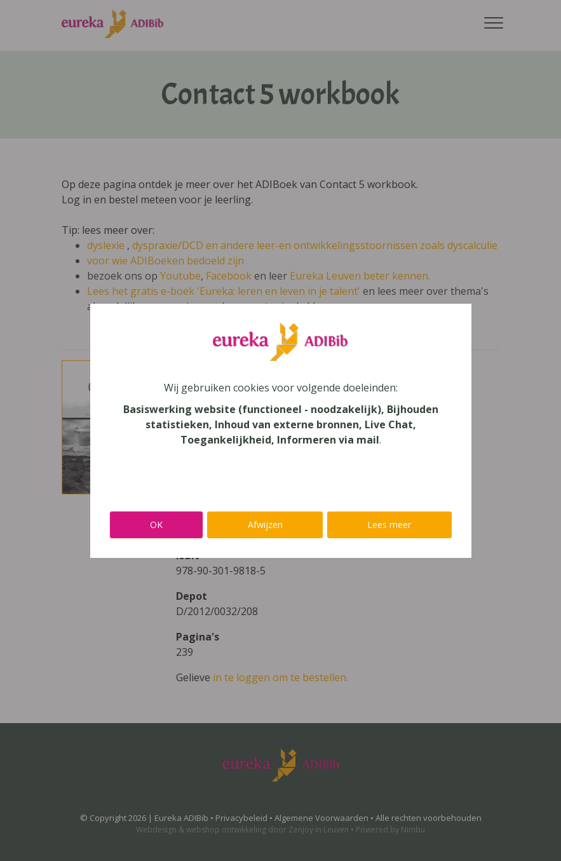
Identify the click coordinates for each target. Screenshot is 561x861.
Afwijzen (265, 525)
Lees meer (389, 525)
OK (156, 525)
